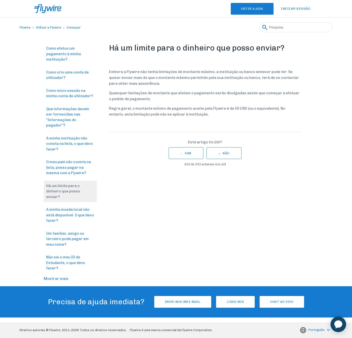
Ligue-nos (235, 302)
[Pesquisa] (295, 27)
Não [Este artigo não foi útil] (226, 153)
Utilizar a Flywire (48, 27)
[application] (338, 324)
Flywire (25, 27)
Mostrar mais (56, 278)
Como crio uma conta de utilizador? (67, 75)
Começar (73, 27)
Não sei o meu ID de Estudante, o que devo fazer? (65, 262)
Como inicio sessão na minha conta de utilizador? (69, 93)
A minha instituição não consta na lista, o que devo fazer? (69, 143)
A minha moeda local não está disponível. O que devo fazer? (70, 215)
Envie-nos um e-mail (180, 302)
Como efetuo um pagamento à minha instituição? (63, 54)
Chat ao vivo (284, 302)
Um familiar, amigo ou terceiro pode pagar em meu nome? (67, 239)
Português (316, 330)
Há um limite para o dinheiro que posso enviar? (63, 191)
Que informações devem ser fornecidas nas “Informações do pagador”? (67, 117)
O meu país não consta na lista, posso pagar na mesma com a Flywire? (68, 167)
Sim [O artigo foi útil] (188, 153)
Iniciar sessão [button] (295, 9)
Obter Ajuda (251, 9)
